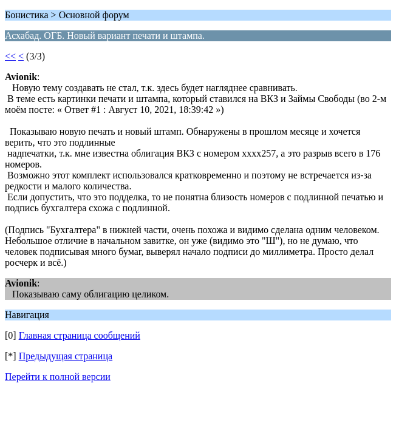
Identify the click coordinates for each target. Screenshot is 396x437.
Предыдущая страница (65, 356)
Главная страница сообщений (79, 335)
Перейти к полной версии (58, 376)
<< (10, 56)
